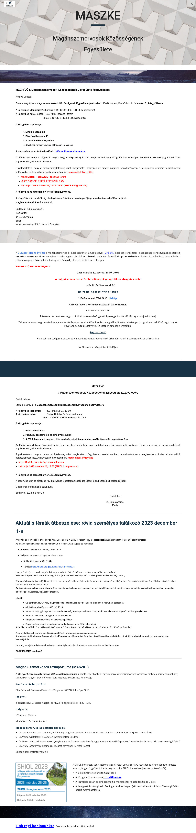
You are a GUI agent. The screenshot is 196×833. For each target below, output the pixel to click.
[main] (98, 32)
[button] (192, 4)
